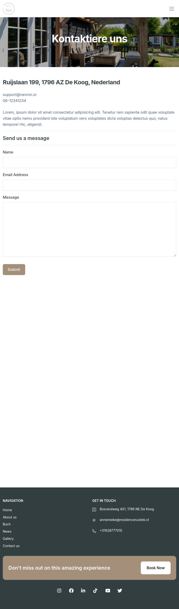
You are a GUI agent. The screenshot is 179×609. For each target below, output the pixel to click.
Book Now (156, 567)
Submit (14, 269)
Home (7, 510)
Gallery (8, 539)
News (7, 531)
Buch (7, 524)
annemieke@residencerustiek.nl (124, 520)
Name (8, 152)
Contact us (11, 546)
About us (10, 517)
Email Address (15, 174)
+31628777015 (111, 530)
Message (11, 197)
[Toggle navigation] (171, 9)
